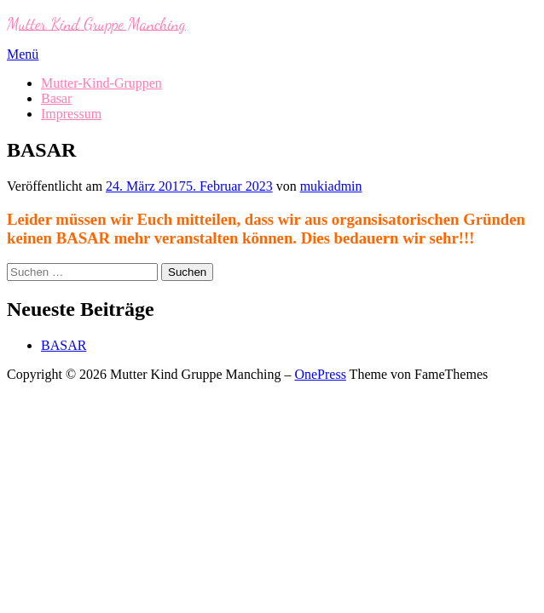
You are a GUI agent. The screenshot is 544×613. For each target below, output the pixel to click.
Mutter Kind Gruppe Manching (96, 23)
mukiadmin (331, 186)
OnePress (319, 374)
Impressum (71, 113)
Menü (22, 54)
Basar (56, 98)
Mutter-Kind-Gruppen (101, 83)
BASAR (63, 345)
